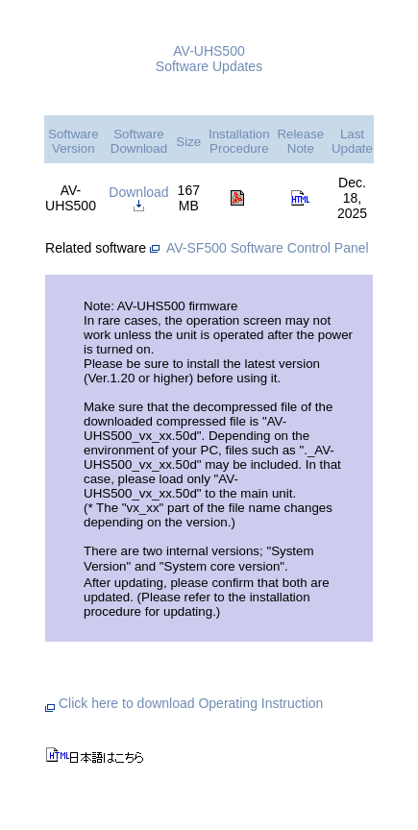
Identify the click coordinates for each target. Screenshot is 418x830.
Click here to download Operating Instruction (184, 703)
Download (138, 197)
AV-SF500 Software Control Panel (267, 248)
